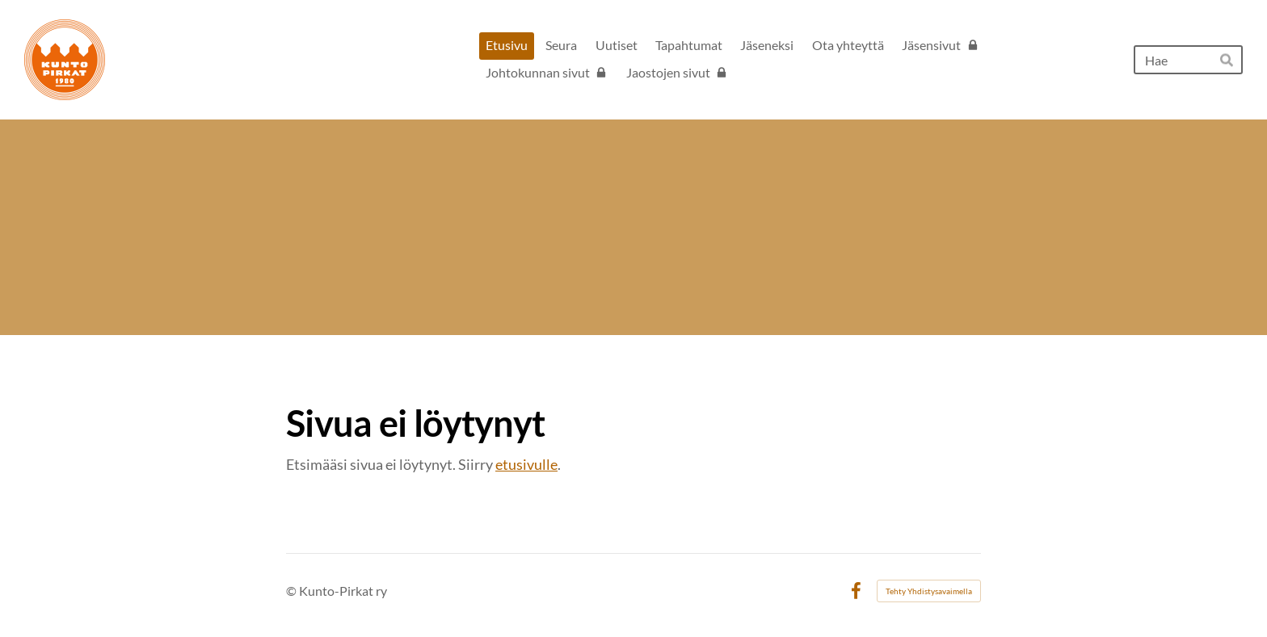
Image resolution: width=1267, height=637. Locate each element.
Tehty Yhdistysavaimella (929, 591)
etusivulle (526, 464)
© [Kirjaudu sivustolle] (292, 590)
